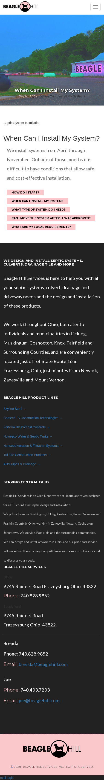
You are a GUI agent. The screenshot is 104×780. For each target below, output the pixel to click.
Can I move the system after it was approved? (51, 218)
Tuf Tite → (27, 455)
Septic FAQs (28, 96)
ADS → (21, 464)
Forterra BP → (26, 427)
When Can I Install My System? (37, 201)
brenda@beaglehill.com (43, 664)
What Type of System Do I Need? (38, 209)
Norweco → (33, 445)
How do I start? (25, 192)
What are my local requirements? (41, 227)
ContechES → (33, 418)
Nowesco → (27, 436)
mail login (7, 778)
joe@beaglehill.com (39, 700)
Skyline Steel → (14, 409)
